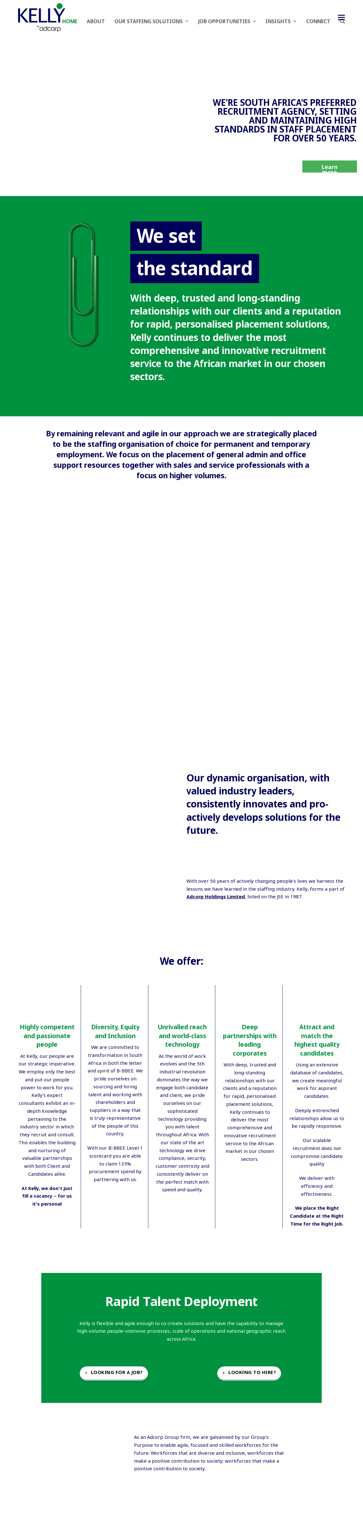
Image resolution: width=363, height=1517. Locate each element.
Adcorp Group (163, 1437)
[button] (341, 17)
